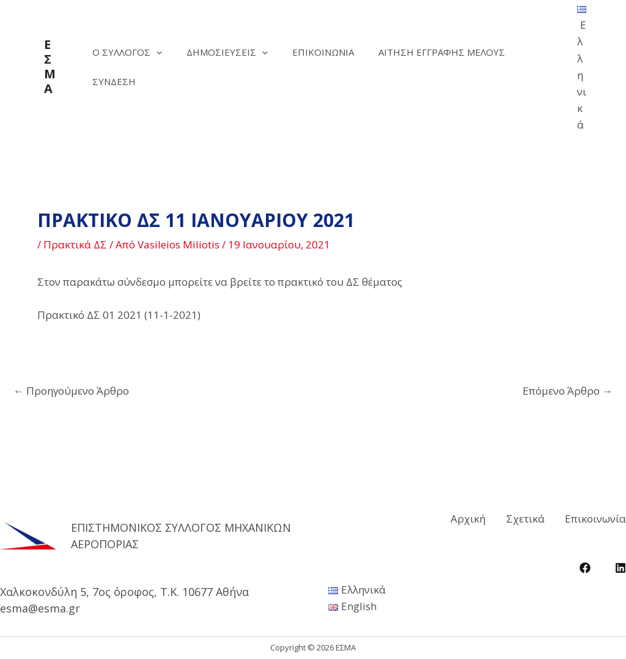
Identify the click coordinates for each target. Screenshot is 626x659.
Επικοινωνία (338, 52)
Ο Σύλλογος (130, 52)
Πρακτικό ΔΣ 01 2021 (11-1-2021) (119, 315)
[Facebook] (585, 566)
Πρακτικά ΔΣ (75, 244)
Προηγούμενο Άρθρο (71, 391)
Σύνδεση (117, 81)
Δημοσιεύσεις (236, 52)
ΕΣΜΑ (50, 66)
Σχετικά (515, 517)
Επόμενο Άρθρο (568, 391)
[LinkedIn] (620, 566)
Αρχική (447, 517)
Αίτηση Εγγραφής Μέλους (463, 52)
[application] (159, 52)
